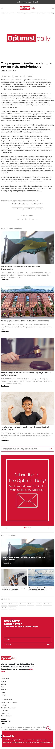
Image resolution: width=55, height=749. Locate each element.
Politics (39, 604)
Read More (5, 280)
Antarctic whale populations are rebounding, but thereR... (40, 589)
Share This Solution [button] (8, 71)
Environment (13, 604)
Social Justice (18, 76)
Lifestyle (12, 608)
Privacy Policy (5, 713)
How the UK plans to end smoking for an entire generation (13, 589)
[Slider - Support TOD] (28, 527)
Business (30, 604)
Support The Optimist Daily (9, 702)
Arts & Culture (15, 13)
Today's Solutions (6, 700)
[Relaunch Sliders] (30, 527)
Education (8, 13)
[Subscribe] (24, 527)
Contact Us (4, 710)
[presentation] (15, 633)
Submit (48, 644)
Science (22, 604)
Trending (29, 76)
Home (2, 13)
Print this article (37, 204)
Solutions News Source (20, 204)
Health (4, 608)
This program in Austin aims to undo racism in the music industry (37, 13)
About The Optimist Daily (8, 708)
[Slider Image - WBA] (26, 527)
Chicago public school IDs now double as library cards (25, 321)
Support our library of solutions (20, 448)
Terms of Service (6, 716)
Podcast (3, 705)
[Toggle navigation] (2, 8)
